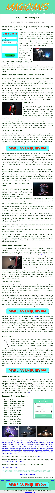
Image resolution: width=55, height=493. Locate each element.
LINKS (34, 13)
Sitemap (2, 480)
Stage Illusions (22, 441)
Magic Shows (19, 442)
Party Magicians (14, 444)
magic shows (13, 392)
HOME (30, 13)
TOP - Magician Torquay (9, 467)
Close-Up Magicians (39, 452)
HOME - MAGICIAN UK (27, 474)
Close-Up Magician (31, 442)
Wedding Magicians (41, 444)
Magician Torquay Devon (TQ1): (12, 26)
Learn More (28, 492)
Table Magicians (47, 441)
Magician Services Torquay (15, 396)
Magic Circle (44, 254)
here (28, 392)
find (7, 379)
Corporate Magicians (18, 446)
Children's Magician (36, 446)
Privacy (52, 480)
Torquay (36, 316)
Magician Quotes (15, 448)
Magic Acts (26, 448)
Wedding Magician (7, 442)
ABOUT (38, 13)
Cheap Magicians (24, 452)
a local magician (27, 390)
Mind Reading (10, 441)
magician (43, 329)
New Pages (8, 480)
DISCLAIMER (50, 13)
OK (34, 492)
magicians (46, 325)
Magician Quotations (42, 450)
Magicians (5, 316)
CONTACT (44, 13)
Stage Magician (16, 450)
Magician (42, 442)
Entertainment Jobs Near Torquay (13, 461)
